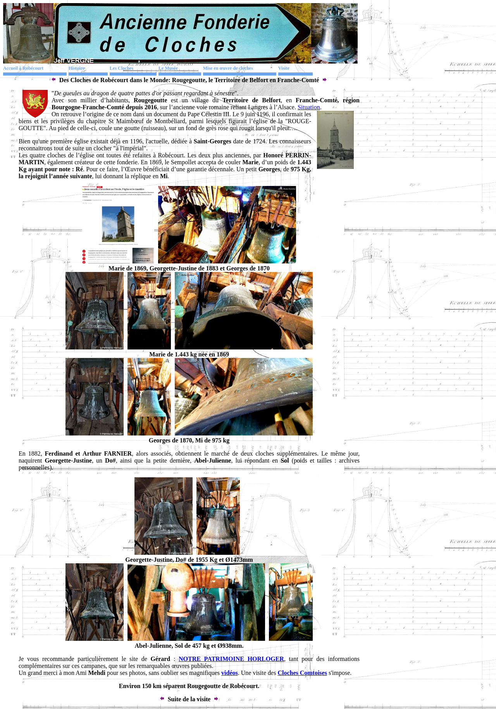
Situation (309, 107)
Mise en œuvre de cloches (228, 68)
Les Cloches (121, 68)
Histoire (76, 68)
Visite (283, 68)
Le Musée (168, 68)
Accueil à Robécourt (23, 68)
